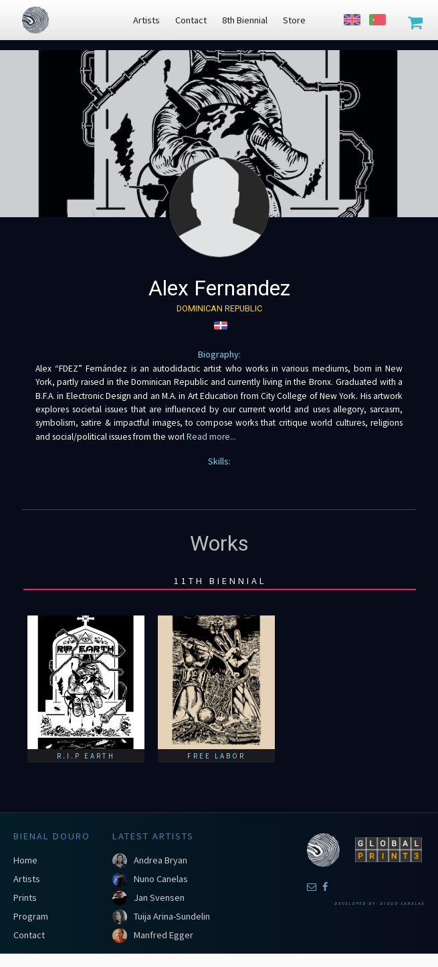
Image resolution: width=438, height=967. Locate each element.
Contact (29, 935)
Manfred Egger (163, 935)
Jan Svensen (159, 897)
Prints (25, 897)
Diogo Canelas (402, 903)
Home (25, 860)
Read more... (210, 436)
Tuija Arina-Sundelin (172, 916)
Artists (26, 879)
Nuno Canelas (161, 879)
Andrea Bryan (160, 860)
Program (30, 916)
